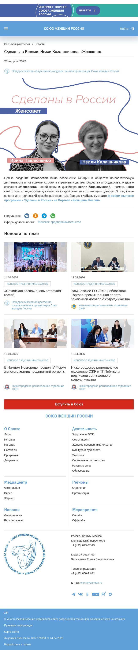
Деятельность (84, 428)
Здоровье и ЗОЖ (83, 434)
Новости (12, 509)
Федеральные (13, 515)
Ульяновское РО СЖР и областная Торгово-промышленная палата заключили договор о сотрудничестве (100, 295)
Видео (8, 493)
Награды (9, 444)
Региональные (13, 520)
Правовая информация (18, 625)
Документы (11, 460)
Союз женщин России (64, 29)
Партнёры (10, 450)
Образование (80, 470)
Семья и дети (80, 439)
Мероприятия (84, 509)
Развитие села (81, 465)
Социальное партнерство (88, 460)
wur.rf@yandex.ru (91, 582)
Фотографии (12, 487)
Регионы (80, 482)
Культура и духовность (86, 450)
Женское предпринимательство (59, 222)
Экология (78, 455)
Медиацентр (15, 482)
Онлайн (77, 515)
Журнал (9, 498)
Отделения (79, 487)
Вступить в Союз (69, 404)
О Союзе (12, 428)
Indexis (27, 644)
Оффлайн (78, 520)
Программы (11, 455)
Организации (80, 493)
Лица (7, 434)
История (9, 439)
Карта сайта (11, 631)
